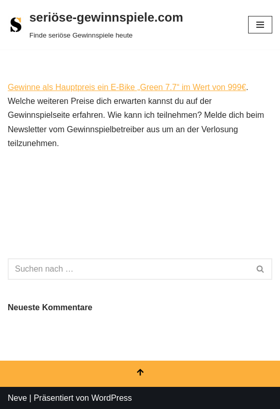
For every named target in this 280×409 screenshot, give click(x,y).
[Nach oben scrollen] (140, 374)
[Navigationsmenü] (260, 24)
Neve (17, 398)
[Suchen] (128, 269)
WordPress (111, 398)
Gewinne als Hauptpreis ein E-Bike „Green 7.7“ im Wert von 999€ (127, 87)
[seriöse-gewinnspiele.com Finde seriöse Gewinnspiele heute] (95, 24)
